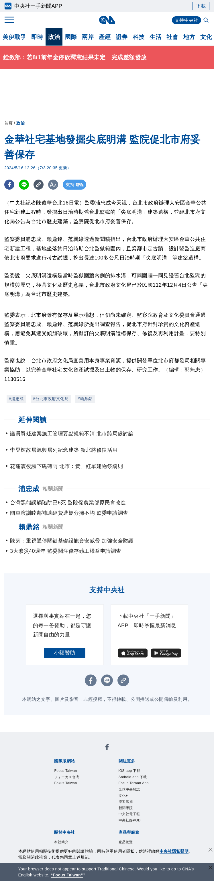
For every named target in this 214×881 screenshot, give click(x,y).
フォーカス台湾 (66, 777)
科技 (138, 37)
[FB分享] (9, 185)
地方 (189, 37)
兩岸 (88, 37)
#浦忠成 (16, 398)
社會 (172, 37)
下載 (201, 5)
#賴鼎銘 (85, 398)
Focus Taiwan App (134, 783)
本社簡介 (61, 842)
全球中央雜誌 (129, 789)
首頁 (8, 123)
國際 (71, 37)
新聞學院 (126, 808)
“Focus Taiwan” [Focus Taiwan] (67, 875)
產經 (105, 37)
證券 (121, 37)
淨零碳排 (126, 802)
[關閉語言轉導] (211, 868)
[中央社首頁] (107, 20)
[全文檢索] (206, 20)
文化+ (123, 796)
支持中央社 (187, 20)
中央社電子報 (129, 814)
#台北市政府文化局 (50, 398)
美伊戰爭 (14, 37)
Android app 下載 (133, 777)
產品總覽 (126, 842)
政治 (54, 37)
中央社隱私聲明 (174, 851)
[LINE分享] (24, 185)
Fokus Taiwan (65, 783)
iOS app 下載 (129, 771)
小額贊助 (64, 653)
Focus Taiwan (65, 771)
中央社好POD (130, 820)
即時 (37, 37)
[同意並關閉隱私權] (211, 850)
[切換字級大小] (53, 185)
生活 (155, 37)
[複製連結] (39, 185)
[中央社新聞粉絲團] (107, 748)
